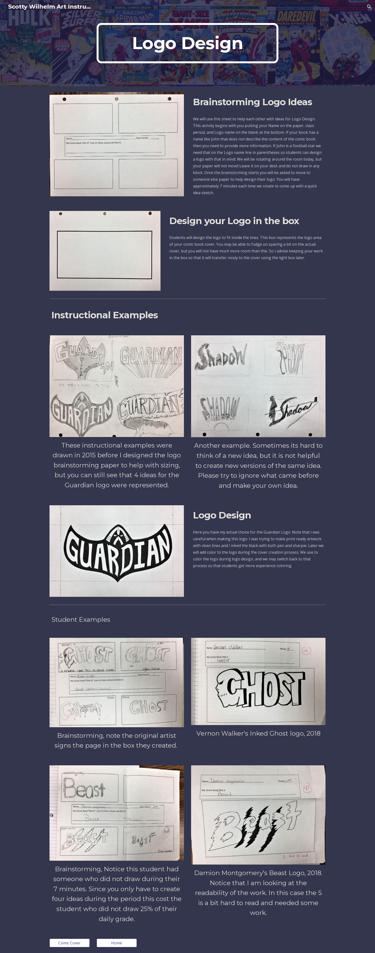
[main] (187, 43)
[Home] (117, 942)
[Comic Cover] (69, 942)
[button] (369, 6)
